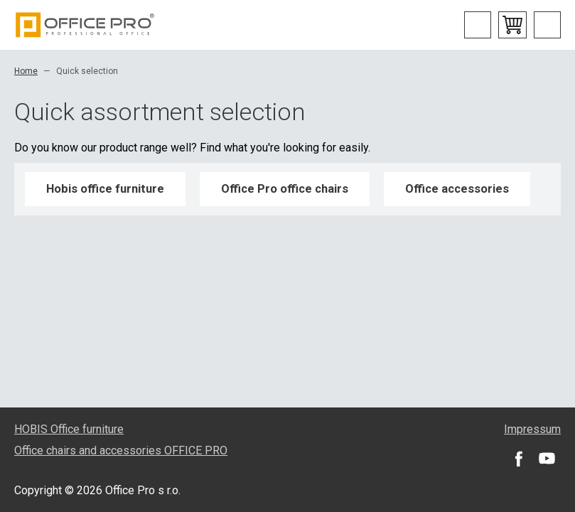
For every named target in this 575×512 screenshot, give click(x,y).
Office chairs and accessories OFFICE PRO (120, 450)
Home (26, 71)
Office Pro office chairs (284, 189)
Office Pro (85, 25)
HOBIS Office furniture (69, 429)
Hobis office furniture (105, 189)
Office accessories (457, 189)
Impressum (532, 429)
